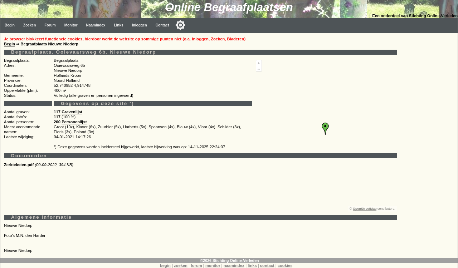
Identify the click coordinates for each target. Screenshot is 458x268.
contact (267, 265)
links (252, 265)
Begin (10, 25)
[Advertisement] (429, 140)
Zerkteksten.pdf (19, 165)
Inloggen (139, 25)
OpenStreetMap (365, 208)
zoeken (180, 265)
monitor (212, 265)
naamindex (234, 265)
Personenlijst (74, 122)
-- (259, 68)
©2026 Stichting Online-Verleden (229, 260)
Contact (162, 25)
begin (165, 265)
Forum (49, 25)
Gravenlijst (72, 112)
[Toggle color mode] (180, 25)
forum (196, 265)
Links (118, 25)
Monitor (71, 25)
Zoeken (29, 25)
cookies (285, 265)
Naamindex (96, 25)
